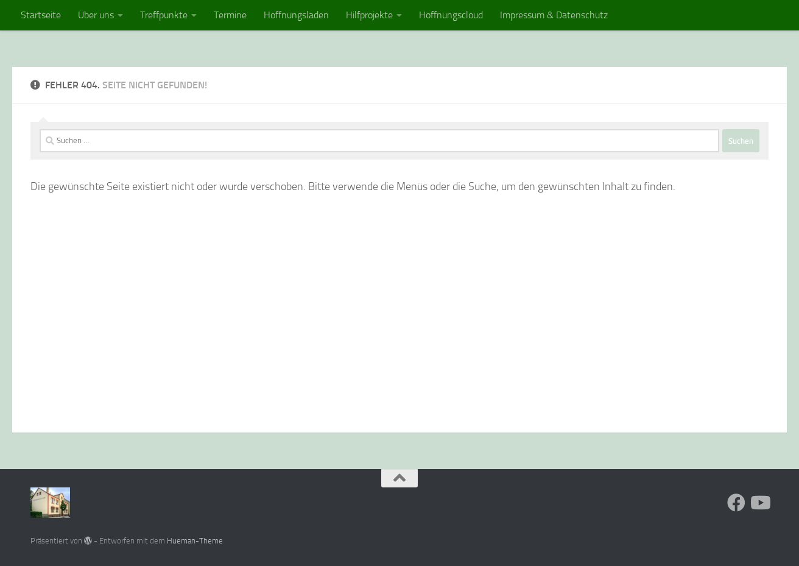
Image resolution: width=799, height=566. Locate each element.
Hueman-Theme (195, 540)
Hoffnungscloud (451, 15)
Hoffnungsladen (296, 15)
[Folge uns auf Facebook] (736, 502)
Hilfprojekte (369, 15)
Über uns (96, 15)
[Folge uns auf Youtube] (759, 502)
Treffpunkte (164, 15)
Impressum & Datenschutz (554, 15)
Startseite (41, 15)
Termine (230, 15)
